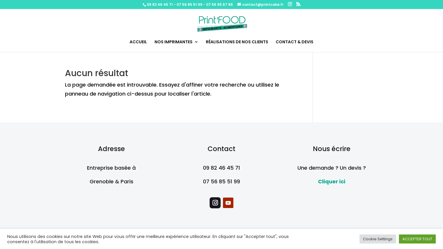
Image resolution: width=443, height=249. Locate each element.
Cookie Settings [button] (378, 239)
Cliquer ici (331, 181)
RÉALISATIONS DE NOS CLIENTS (237, 42)
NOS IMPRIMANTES (174, 42)
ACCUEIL (138, 42)
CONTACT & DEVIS (294, 42)
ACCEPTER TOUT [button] (417, 239)
